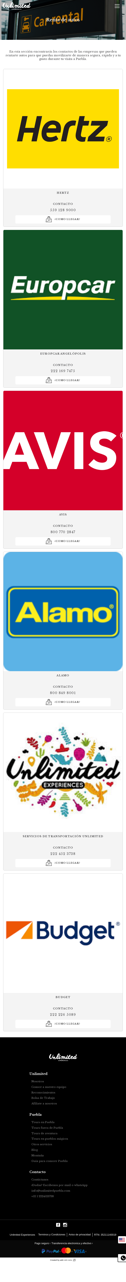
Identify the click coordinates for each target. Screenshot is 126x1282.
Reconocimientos (43, 1092)
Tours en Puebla (43, 1122)
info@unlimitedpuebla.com (50, 1191)
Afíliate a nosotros (44, 1103)
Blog (34, 1150)
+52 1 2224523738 (42, 1196)
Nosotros (37, 1081)
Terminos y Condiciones (51, 1234)
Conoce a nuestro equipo (48, 1087)
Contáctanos (39, 1179)
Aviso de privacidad (80, 1234)
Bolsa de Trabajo (43, 1098)
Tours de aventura (44, 1133)
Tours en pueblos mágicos (49, 1139)
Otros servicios (41, 1144)
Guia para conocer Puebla (49, 1161)
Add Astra (68, 1260)
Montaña (37, 1155)
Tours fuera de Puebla (47, 1128)
